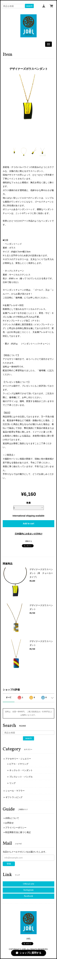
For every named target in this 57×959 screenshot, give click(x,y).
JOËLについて (12, 818)
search (29, 6)
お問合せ (9, 823)
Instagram (28, 890)
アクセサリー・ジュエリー (18, 758)
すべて (8, 697)
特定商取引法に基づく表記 (18, 832)
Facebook (28, 896)
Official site (28, 884)
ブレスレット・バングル (21, 776)
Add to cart (28, 523)
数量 (28, 503)
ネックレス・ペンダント (21, 770)
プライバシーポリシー (15, 827)
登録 (9, 863)
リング (12, 783)
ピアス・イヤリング (18, 764)
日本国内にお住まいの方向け (28, 534)
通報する (28, 541)
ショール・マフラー (15, 790)
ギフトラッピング (13, 797)
